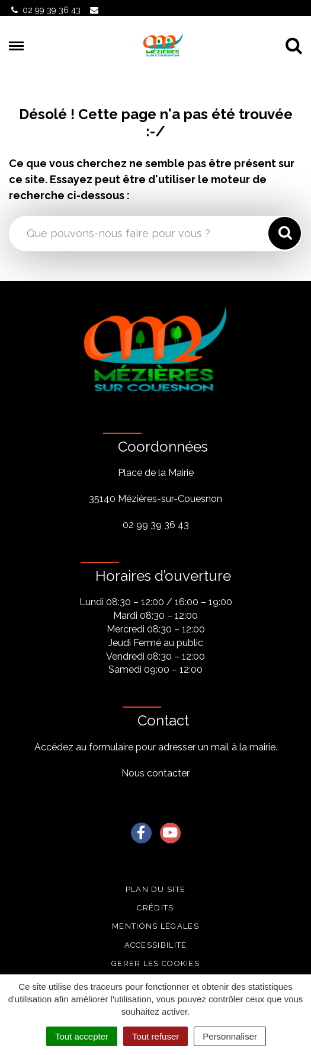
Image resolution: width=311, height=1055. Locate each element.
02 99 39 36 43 (156, 524)
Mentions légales (155, 926)
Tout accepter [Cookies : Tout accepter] (81, 1036)
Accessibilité (155, 945)
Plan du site (156, 889)
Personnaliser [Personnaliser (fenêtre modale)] (230, 1036)
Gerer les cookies (155, 963)
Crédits (155, 907)
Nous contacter (155, 773)
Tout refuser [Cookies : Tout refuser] (155, 1036)
